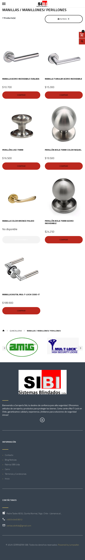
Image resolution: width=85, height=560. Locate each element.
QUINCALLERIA (16, 330)
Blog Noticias (11, 459)
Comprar (21, 95)
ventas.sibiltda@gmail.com (19, 525)
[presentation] (4, 348)
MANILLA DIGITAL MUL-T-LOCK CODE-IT (21, 294)
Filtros (64, 18)
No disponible (21, 239)
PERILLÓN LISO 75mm (12, 149)
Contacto (9, 455)
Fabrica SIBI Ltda (12, 464)
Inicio (7, 478)
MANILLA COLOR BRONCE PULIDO (18, 220)
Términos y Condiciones (15, 473)
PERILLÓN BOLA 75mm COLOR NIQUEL (63, 149)
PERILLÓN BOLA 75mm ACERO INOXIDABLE (59, 222)
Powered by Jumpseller (68, 544)
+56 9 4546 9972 (14, 519)
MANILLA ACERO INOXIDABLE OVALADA (20, 78)
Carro (7, 469)
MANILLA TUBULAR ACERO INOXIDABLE (63, 78)
